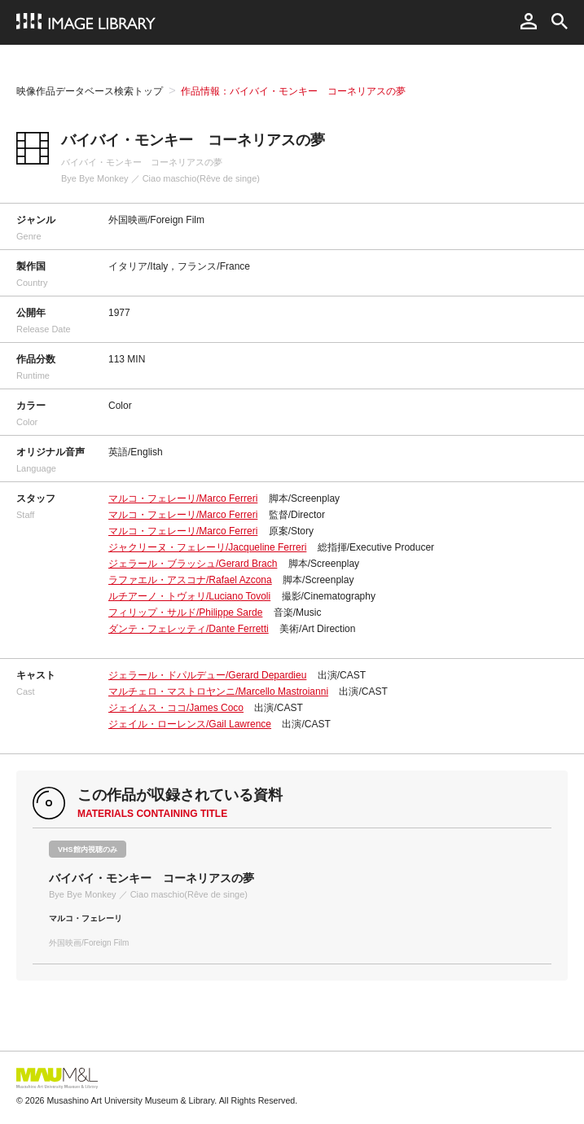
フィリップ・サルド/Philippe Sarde (185, 612)
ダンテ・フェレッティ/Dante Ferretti (188, 628)
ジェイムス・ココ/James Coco (176, 707)
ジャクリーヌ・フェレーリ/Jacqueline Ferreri (207, 547)
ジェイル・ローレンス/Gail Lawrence (189, 724)
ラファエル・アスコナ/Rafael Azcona (190, 580)
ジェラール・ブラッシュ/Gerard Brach (192, 563)
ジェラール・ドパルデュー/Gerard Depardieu (207, 675)
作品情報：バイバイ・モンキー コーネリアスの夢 (293, 91)
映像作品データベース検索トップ (89, 91)
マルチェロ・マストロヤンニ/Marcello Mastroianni (218, 691)
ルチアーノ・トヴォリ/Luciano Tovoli (189, 596)
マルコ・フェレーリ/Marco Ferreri (182, 498)
